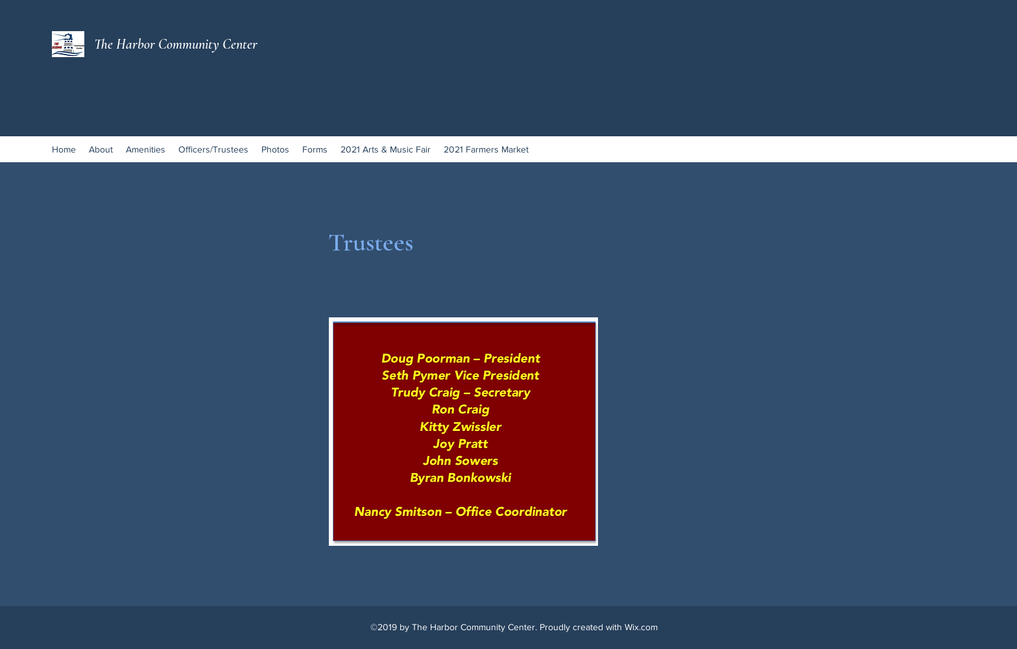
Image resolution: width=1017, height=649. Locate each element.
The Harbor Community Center (175, 44)
